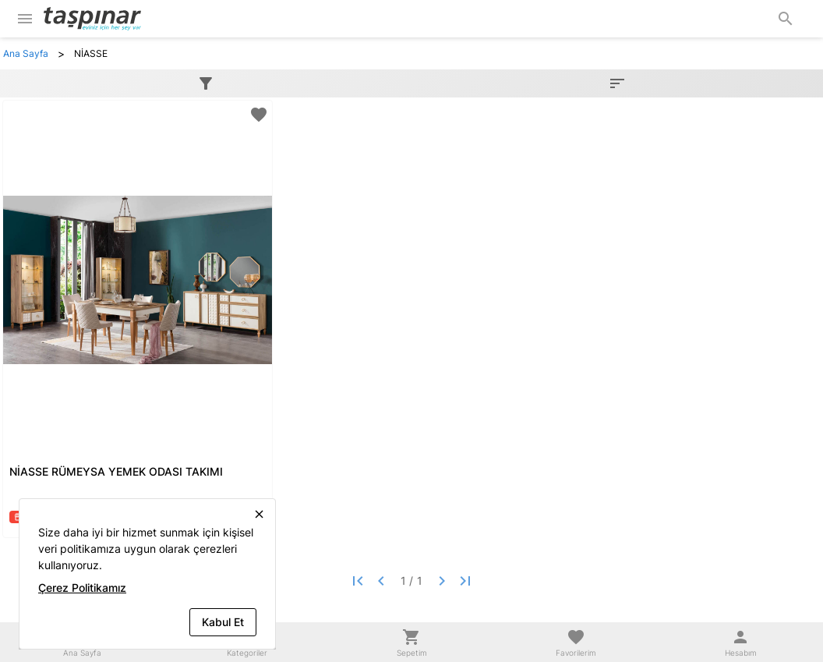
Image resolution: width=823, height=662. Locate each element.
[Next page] (442, 581)
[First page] (358, 581)
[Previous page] (381, 581)
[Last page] (465, 581)
